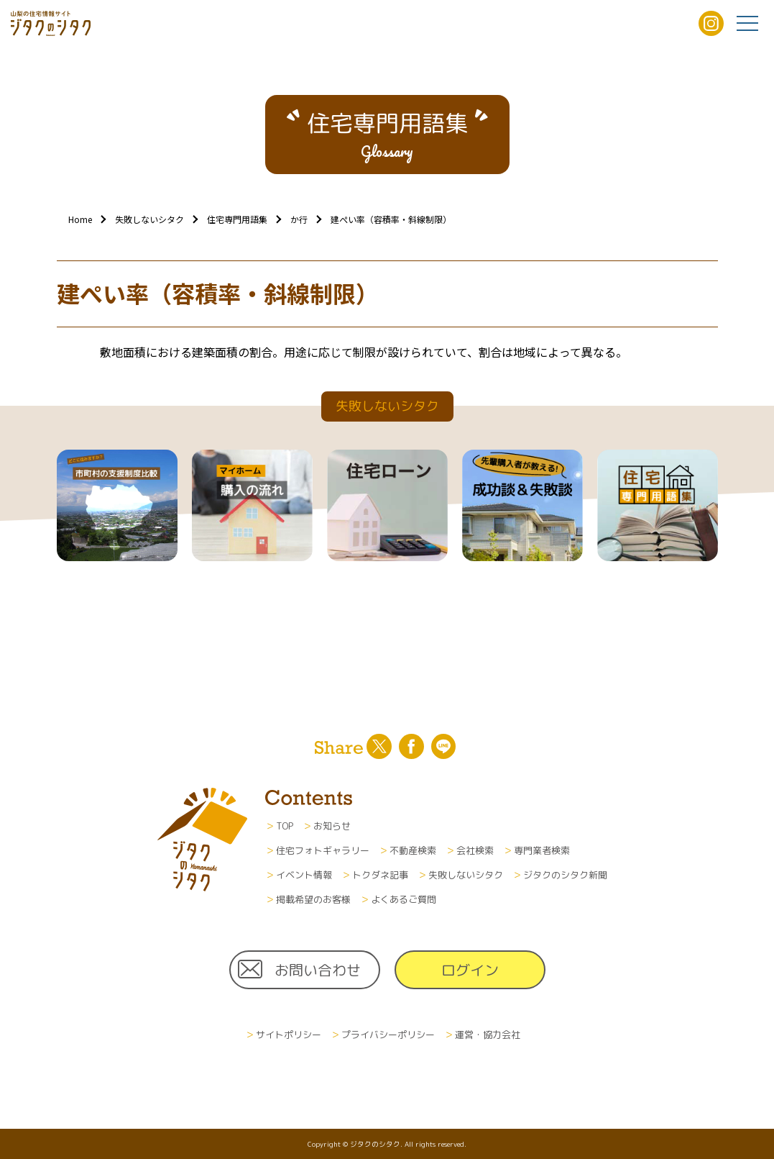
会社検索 (475, 850)
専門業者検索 (542, 850)
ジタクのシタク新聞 (565, 874)
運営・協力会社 (487, 1034)
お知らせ (332, 825)
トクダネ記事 (380, 874)
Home (80, 219)
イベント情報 (304, 874)
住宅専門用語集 (237, 219)
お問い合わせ (318, 970)
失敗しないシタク (149, 219)
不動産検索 (413, 850)
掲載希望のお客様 (313, 899)
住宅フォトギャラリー (322, 850)
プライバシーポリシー (388, 1034)
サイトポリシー (288, 1034)
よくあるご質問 (403, 899)
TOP (284, 825)
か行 (299, 219)
